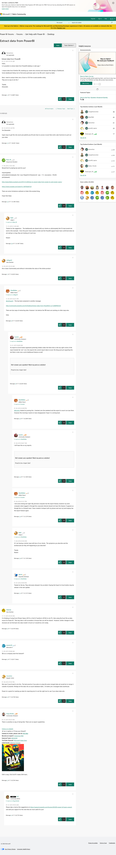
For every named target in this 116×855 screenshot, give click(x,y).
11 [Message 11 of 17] (19, 593)
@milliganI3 (9, 301)
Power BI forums (7, 34)
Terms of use (103, 843)
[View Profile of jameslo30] (9, 645)
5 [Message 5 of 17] (7, 659)
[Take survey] (86, 83)
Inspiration (38, 14)
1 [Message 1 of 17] (7, 95)
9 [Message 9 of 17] (15, 383)
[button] (58, 45)
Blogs (61, 14)
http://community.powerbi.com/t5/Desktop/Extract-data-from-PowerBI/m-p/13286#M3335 (33, 306)
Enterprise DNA (18, 736)
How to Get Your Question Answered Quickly (94, 97)
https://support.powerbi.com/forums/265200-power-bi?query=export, (51, 807)
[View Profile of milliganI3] (9, 260)
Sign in (100, 18)
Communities (53, 14)
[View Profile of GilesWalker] (13, 290)
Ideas (45, 14)
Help (105, 18)
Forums (30, 14)
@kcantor (17, 410)
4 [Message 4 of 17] (7, 697)
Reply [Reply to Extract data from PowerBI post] (70, 99)
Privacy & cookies (93, 843)
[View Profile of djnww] (20, 574)
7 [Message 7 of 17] (7, 274)
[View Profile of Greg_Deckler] (10, 713)
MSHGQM (14, 738)
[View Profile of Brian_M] (8, 160)
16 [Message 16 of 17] (11, 243)
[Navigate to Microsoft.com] (5, 14)
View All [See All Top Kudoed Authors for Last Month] (83, 175)
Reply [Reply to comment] (70, 147)
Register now (61, 28)
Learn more (5, 9)
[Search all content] (92, 22)
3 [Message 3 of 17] (11, 815)
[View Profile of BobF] (11, 218)
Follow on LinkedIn (7, 729)
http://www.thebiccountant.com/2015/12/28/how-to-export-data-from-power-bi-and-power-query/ (32, 182)
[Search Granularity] (62, 22)
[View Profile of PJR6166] (8, 610)
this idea (25, 733)
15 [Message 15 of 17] (7, 201)
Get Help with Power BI (35, 34)
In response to (11, 222)
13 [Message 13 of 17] (19, 516)
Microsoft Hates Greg (20, 740)
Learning (68, 14)
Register (93, 18)
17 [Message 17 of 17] (7, 143)
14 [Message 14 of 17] (19, 558)
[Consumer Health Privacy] (23, 849)
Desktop (50, 34)
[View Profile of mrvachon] (9, 676)
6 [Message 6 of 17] (7, 628)
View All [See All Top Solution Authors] (83, 138)
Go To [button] (111, 18)
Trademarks (112, 843)
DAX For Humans (15, 743)
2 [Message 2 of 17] (7, 780)
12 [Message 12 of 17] (19, 477)
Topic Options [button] (68, 45)
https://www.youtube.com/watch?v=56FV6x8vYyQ (17, 186)
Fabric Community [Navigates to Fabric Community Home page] (19, 14)
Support (76, 14)
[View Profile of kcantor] (16, 337)
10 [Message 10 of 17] (19, 418)
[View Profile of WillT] (17, 796)
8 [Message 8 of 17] (11, 320)
